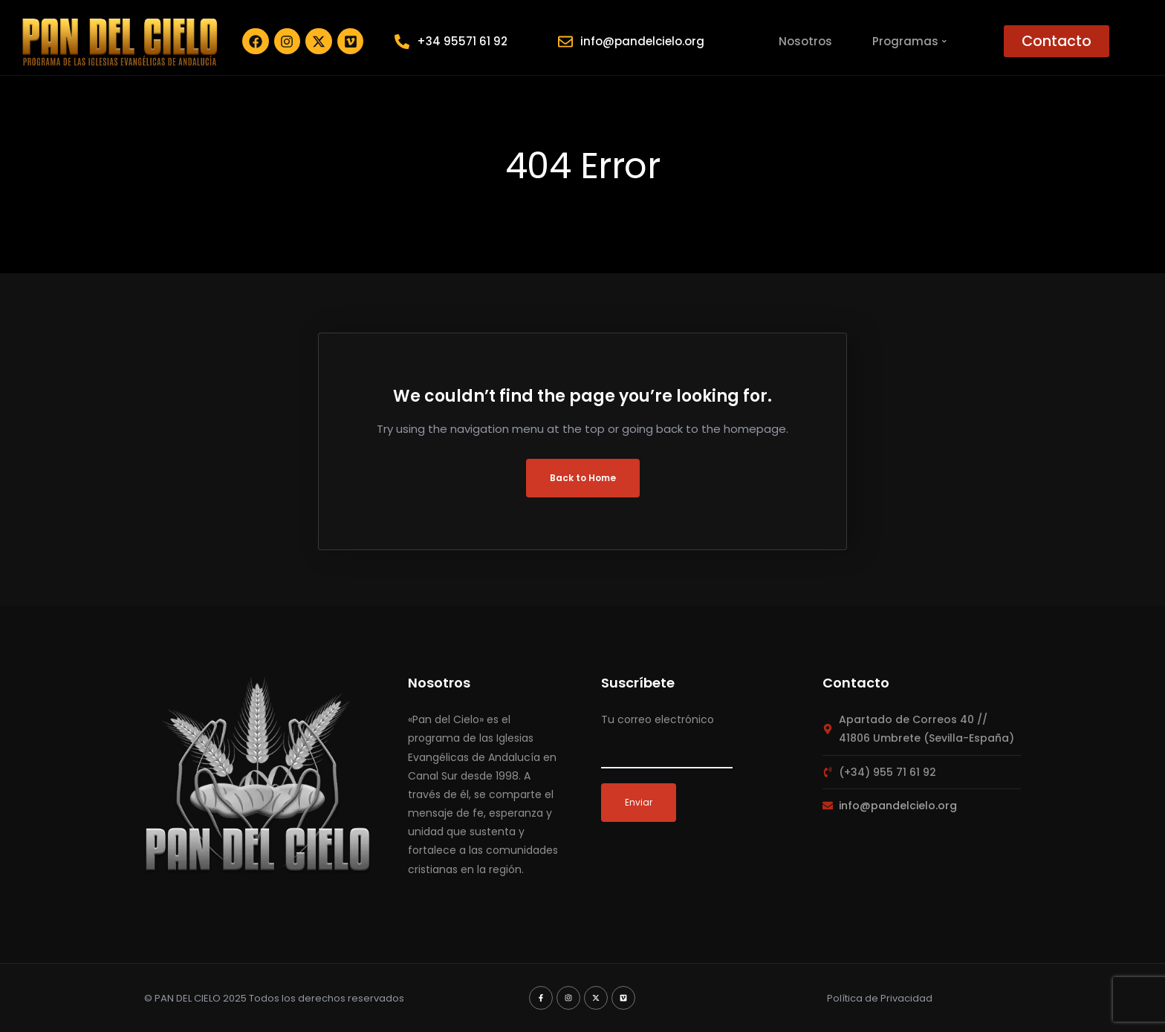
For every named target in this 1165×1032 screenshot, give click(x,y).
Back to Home (583, 477)
